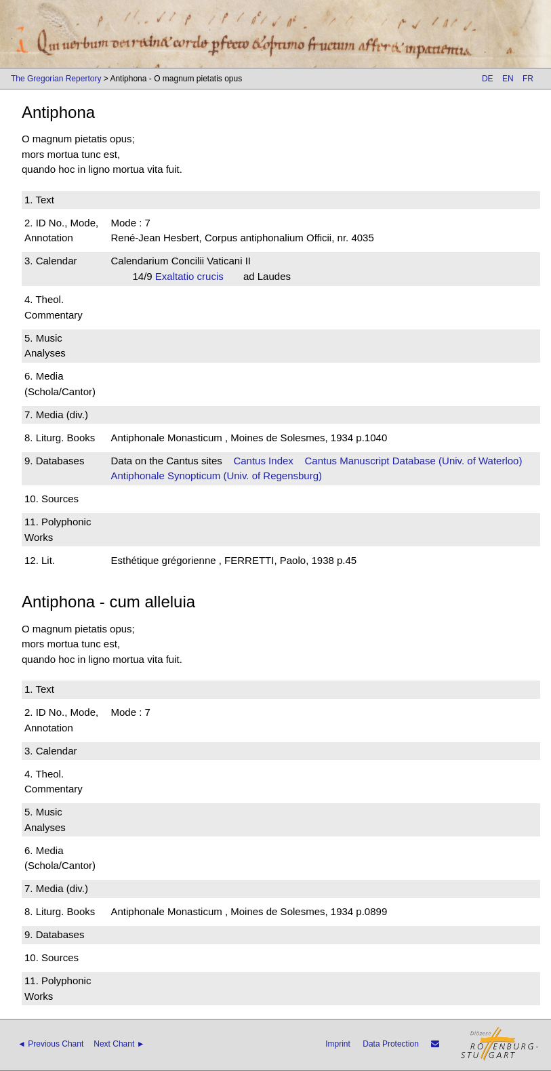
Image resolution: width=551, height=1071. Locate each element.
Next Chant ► (119, 1044)
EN (508, 78)
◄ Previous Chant (50, 1044)
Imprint (337, 1044)
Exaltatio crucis (193, 276)
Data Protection (391, 1044)
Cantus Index (263, 460)
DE (487, 78)
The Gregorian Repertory (56, 78)
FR (528, 78)
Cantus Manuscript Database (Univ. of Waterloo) (413, 460)
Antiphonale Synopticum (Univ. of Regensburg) (216, 475)
